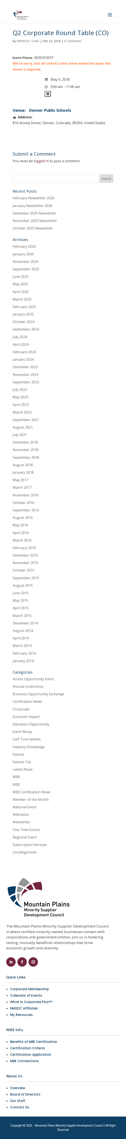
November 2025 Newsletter (35, 220)
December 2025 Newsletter (34, 213)
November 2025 (25, 261)
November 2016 (25, 495)
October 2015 (23, 570)
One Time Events (26, 829)
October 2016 (23, 502)
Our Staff (17, 1101)
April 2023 (21, 404)
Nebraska (20, 814)
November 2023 (25, 374)
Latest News (23, 769)
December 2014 (25, 623)
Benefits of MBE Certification (33, 1041)
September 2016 (26, 510)
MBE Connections (24, 1061)
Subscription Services (30, 844)
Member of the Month (31, 799)
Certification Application (30, 1054)
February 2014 (24, 653)
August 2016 (23, 517)
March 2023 (22, 412)
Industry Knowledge (29, 746)
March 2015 (22, 615)
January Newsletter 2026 (32, 205)
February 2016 (24, 547)
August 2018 (23, 465)
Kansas (18, 754)
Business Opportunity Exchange (38, 694)
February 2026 (24, 246)
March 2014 (22, 645)
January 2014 (23, 660)
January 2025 (23, 314)
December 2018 (25, 442)
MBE (16, 776)
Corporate (21, 709)
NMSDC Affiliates (24, 1008)
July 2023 (20, 389)
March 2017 (22, 487)
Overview (17, 1088)
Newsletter (21, 822)
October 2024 (23, 321)
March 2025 (22, 299)
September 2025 (26, 269)
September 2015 (26, 578)
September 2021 (26, 419)
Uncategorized (24, 852)
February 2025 (24, 306)
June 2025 (20, 276)
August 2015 (23, 585)
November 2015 (25, 562)
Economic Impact (26, 716)
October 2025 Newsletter (33, 228)
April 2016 (21, 532)
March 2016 (22, 540)
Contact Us (19, 1107)
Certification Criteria (27, 1048)
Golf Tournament (27, 739)
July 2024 (20, 337)
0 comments (73, 41)
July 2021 (20, 434)
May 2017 (20, 480)
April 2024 (21, 344)
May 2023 (20, 397)
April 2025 (21, 291)
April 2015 (21, 608)
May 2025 (20, 284)
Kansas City (22, 761)
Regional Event (25, 837)
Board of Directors (25, 1094)
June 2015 (20, 593)
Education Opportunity (31, 724)
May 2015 (20, 600)
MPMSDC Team (28, 41)
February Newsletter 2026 (33, 198)
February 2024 (24, 352)
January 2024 (23, 359)
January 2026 (23, 254)
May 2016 (20, 525)
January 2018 (23, 472)
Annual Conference (28, 686)
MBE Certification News (31, 792)
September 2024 (26, 329)
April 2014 (21, 638)
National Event (24, 807)
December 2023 (25, 367)
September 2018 (26, 457)
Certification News (27, 701)
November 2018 (25, 449)
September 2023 (26, 382)
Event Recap (22, 731)
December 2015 (25, 555)
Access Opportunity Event (33, 679)
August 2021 (23, 427)
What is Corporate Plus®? (31, 1002)
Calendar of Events (26, 995)
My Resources (21, 1014)
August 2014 (23, 630)
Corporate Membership (29, 989)
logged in (41, 161)
